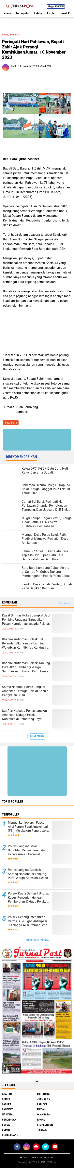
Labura (6, 1104)
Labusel (42, 1104)
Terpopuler (22, 13)
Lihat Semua (37, 736)
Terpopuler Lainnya (37, 940)
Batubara (43, 1094)
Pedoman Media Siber (43, 1157)
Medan (41, 1109)
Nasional (8, 1114)
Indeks (38, 13)
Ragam (41, 1119)
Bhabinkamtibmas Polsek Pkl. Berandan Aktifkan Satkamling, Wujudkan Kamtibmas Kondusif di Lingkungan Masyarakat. (26, 643)
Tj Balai (42, 1129)
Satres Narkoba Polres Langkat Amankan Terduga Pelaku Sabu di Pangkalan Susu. (25, 691)
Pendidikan (9, 1119)
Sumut (6, 1129)
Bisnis (50, 13)
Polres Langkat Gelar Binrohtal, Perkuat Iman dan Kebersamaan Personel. (27, 850)
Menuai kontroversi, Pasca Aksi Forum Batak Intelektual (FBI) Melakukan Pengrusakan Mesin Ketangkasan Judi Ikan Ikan (29, 827)
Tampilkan (64, 603)
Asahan (7, 1094)
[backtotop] (37, 1083)
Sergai (6, 1124)
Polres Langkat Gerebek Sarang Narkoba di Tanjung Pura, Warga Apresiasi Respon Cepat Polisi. (29, 874)
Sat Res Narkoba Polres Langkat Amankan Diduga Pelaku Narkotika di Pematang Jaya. (24, 715)
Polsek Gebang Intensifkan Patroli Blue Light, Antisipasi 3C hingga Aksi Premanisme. (28, 921)
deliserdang (10, 1134)
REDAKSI (24, 1157)
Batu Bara (15, 34)
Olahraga (43, 1114)
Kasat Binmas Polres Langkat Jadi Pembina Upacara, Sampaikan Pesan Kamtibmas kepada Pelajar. (26, 620)
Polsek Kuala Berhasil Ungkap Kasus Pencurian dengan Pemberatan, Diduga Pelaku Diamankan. (29, 898)
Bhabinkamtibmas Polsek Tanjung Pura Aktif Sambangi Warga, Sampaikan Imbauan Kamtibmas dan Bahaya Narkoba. (26, 667)
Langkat (7, 1109)
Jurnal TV (65, 13)
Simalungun (45, 1124)
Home (7, 13)
